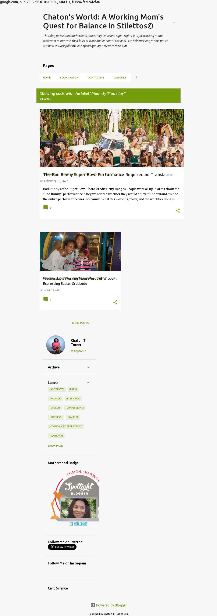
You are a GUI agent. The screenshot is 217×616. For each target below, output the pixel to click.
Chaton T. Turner (78, 343)
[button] (177, 211)
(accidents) (57, 389)
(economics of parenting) (66, 426)
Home (47, 77)
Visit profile (78, 351)
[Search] (178, 17)
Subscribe (119, 77)
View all (45, 99)
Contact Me (96, 77)
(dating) (73, 417)
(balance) (55, 398)
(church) (55, 407)
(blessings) (73, 398)
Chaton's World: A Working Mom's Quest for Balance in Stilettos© (103, 21)
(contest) (56, 417)
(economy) (56, 435)
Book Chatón (69, 77)
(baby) (73, 389)
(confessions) (75, 407)
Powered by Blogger (108, 605)
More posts (80, 323)
